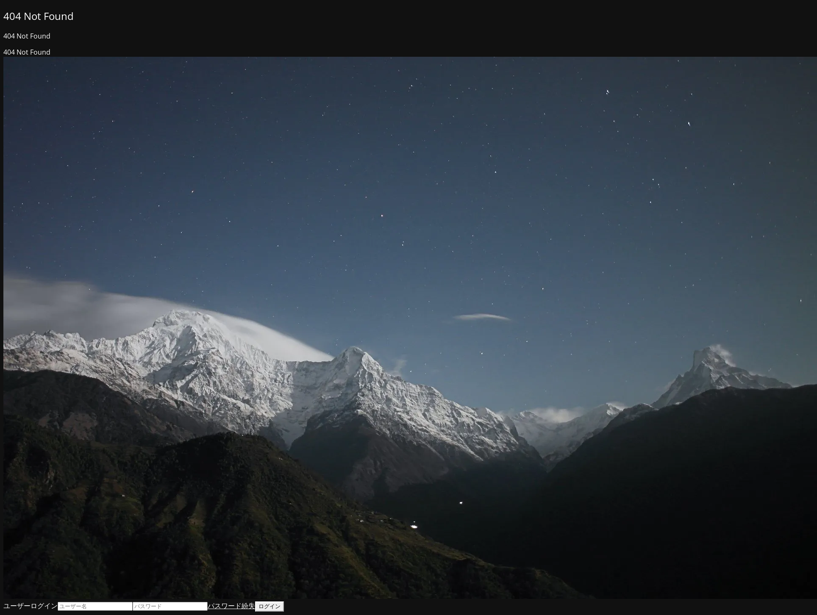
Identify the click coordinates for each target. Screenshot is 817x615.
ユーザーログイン (30, 605)
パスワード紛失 (231, 605)
